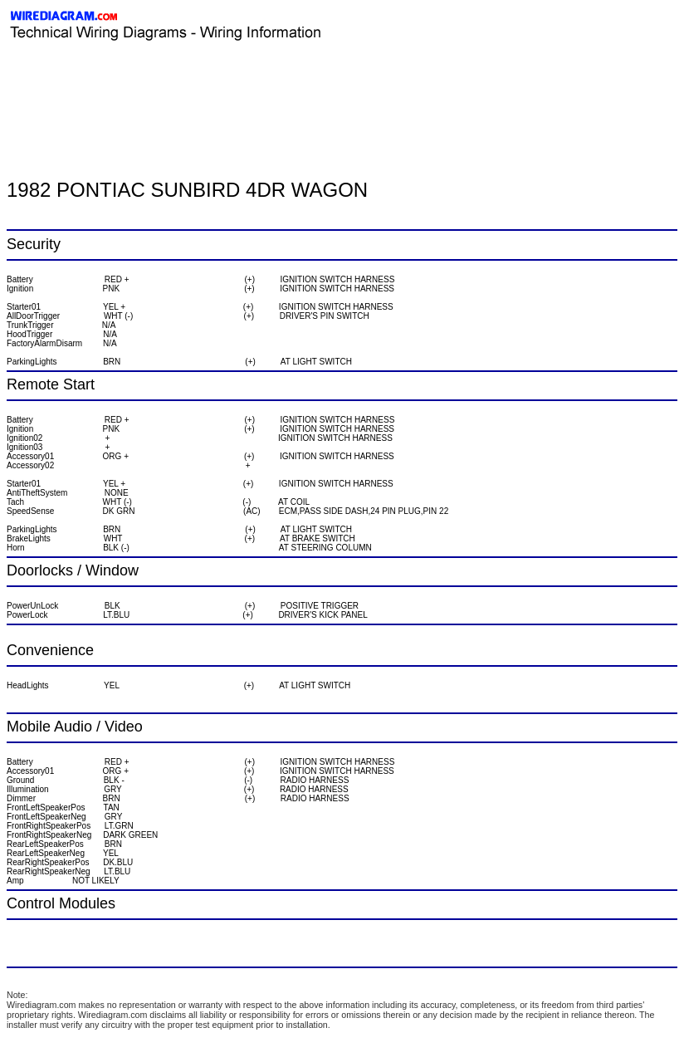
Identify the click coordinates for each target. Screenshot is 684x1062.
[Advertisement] (201, 79)
